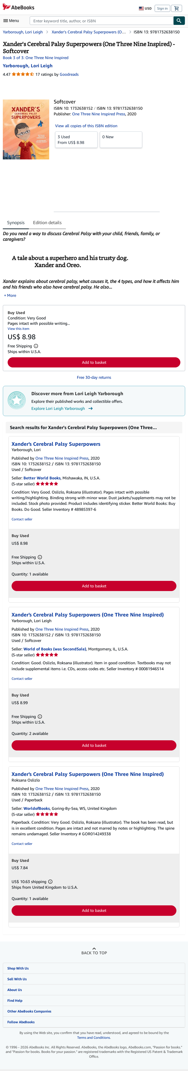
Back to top (94, 953)
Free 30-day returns (94, 378)
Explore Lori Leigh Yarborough (62, 409)
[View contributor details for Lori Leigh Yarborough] (28, 65)
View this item (18, 330)
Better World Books (41, 479)
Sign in (162, 8)
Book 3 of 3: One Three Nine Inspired (35, 57)
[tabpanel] (92, 265)
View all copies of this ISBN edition (86, 125)
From (76, 139)
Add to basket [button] (94, 363)
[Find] (179, 20)
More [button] (11, 296)
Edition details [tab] (47, 222)
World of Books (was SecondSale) (54, 650)
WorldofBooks (36, 809)
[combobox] (101, 20)
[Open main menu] (12, 20)
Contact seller (22, 520)
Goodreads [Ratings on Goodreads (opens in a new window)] (69, 74)
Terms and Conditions (93, 1039)
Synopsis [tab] (16, 222)
